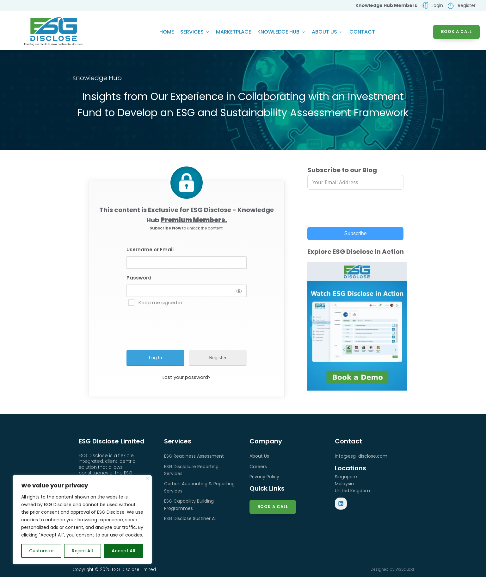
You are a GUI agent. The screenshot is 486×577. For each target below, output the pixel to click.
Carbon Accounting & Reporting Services (199, 487)
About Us (327, 31)
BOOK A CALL (456, 31)
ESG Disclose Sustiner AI (190, 518)
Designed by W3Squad (392, 569)
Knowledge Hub (281, 31)
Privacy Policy (264, 477)
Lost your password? (187, 377)
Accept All (123, 551)
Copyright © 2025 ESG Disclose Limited (114, 570)
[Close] (147, 478)
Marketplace (233, 31)
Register (218, 357)
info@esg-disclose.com (361, 456)
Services (195, 31)
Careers (258, 466)
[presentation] (178, 325)
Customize (41, 551)
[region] (82, 519)
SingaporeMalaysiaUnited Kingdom (352, 484)
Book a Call (272, 507)
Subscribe (355, 233)
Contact (362, 31)
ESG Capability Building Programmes (189, 504)
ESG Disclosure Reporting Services (191, 470)
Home (166, 31)
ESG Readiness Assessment (194, 456)
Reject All (82, 551)
